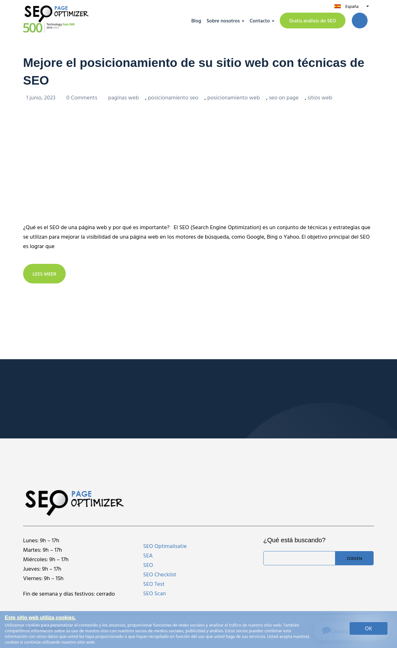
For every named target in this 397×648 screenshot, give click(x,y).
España (351, 6)
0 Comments (82, 97)
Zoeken (354, 558)
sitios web (320, 97)
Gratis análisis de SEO (312, 20)
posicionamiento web (233, 97)
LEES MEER (45, 273)
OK (368, 628)
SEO (148, 564)
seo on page (284, 97)
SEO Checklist (159, 574)
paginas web (123, 97)
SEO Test (154, 583)
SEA (148, 555)
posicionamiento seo (173, 97)
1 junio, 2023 (41, 97)
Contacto (260, 20)
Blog (196, 20)
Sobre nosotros (223, 20)
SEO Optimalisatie (165, 545)
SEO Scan (154, 593)
